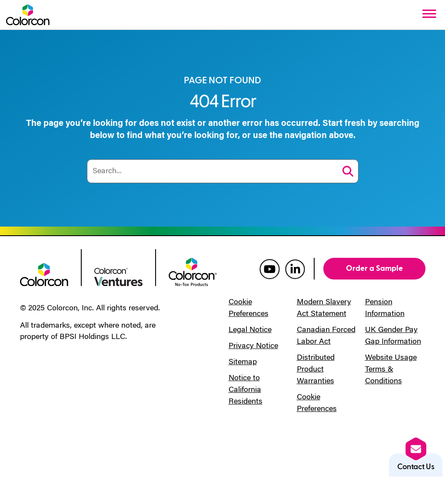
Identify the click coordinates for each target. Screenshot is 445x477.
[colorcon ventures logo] (118, 276)
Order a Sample (374, 268)
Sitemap (243, 362)
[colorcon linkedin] (295, 269)
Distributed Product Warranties (316, 369)
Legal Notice (250, 330)
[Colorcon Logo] (28, 15)
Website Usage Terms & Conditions (391, 369)
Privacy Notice (253, 346)
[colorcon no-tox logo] (193, 271)
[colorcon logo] (44, 274)
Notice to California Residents (245, 390)
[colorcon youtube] (269, 269)
